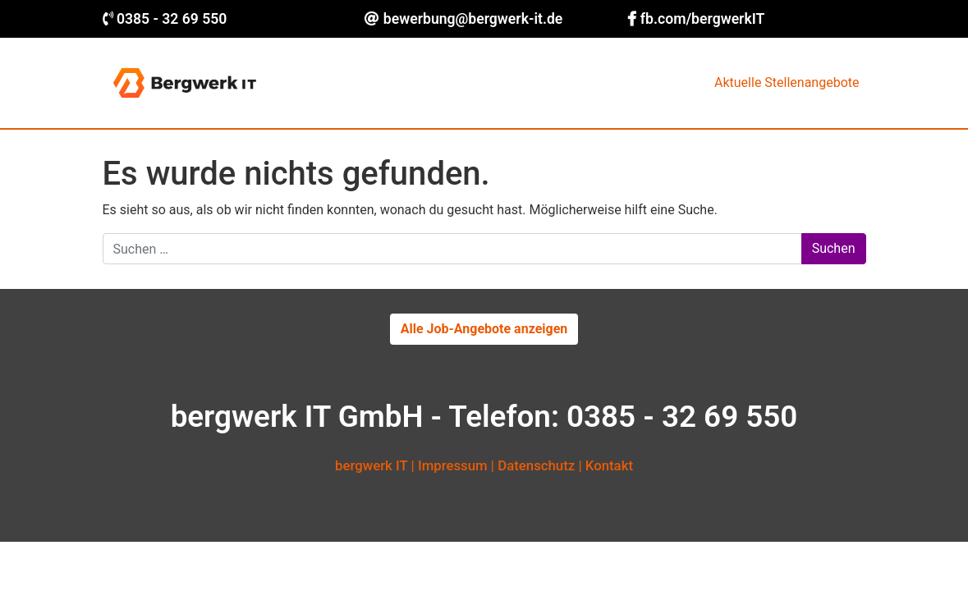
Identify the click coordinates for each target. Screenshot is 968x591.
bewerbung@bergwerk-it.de (472, 19)
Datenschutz (536, 465)
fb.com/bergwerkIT (702, 19)
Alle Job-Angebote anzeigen (484, 329)
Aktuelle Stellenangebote (786, 82)
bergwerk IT (371, 465)
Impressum (453, 465)
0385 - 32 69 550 (172, 19)
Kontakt (609, 465)
